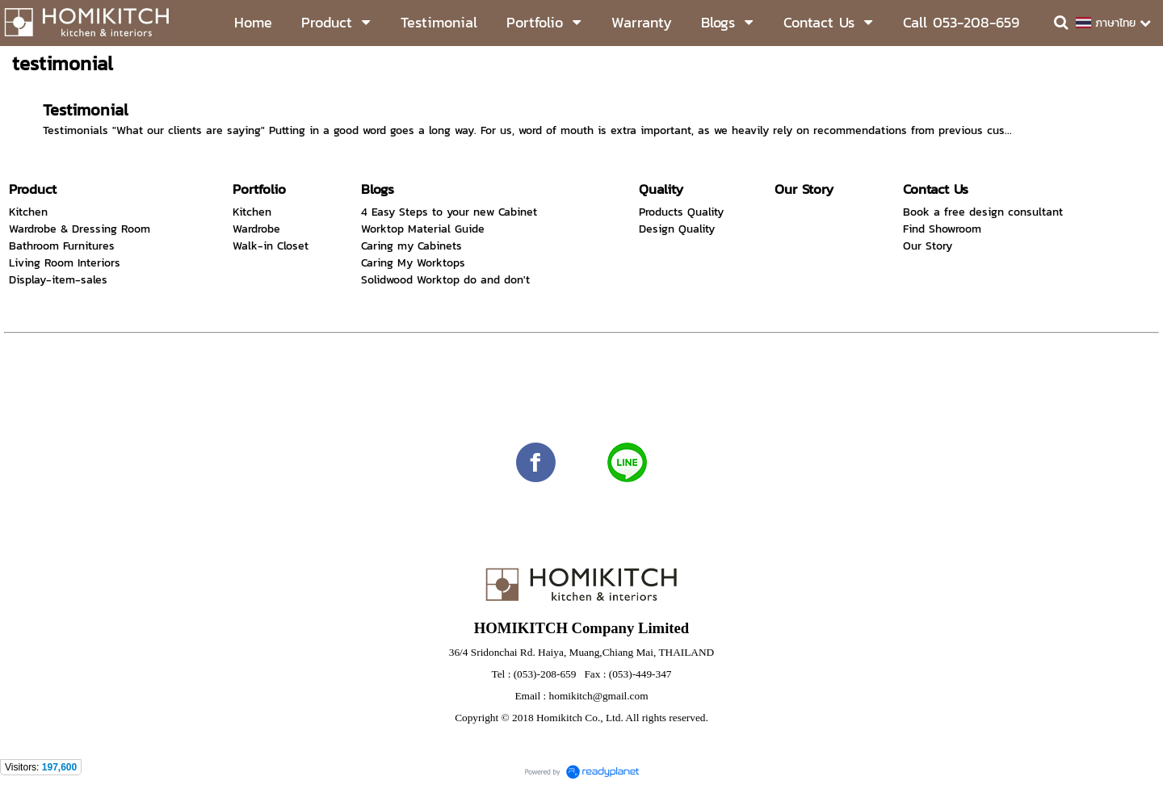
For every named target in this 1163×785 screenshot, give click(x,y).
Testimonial (85, 110)
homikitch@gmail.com (599, 696)
